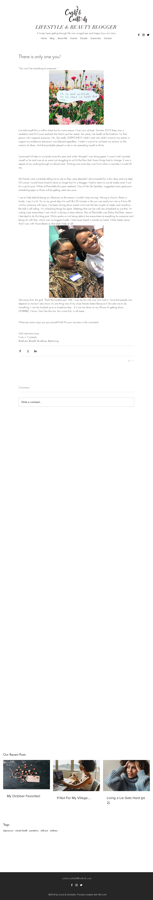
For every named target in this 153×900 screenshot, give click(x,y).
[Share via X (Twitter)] (27, 351)
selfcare (44, 830)
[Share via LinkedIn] (35, 351)
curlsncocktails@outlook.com (77, 878)
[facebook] (138, 34)
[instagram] (143, 34)
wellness (54, 830)
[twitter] (148, 34)
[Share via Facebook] (20, 351)
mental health (21, 830)
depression (8, 830)
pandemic (34, 830)
